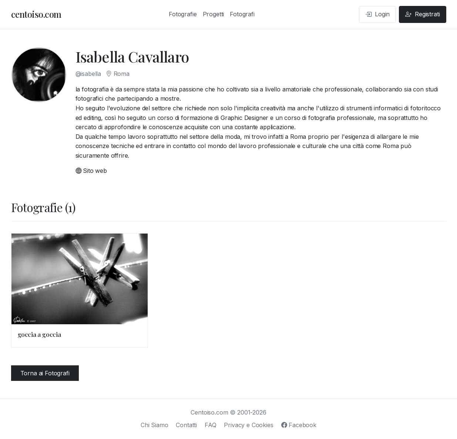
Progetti (213, 14)
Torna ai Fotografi (45, 373)
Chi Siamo (154, 425)
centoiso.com (36, 14)
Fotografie (182, 14)
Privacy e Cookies (248, 425)
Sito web (91, 170)
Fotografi (242, 14)
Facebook (298, 425)
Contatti (186, 425)
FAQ (210, 425)
